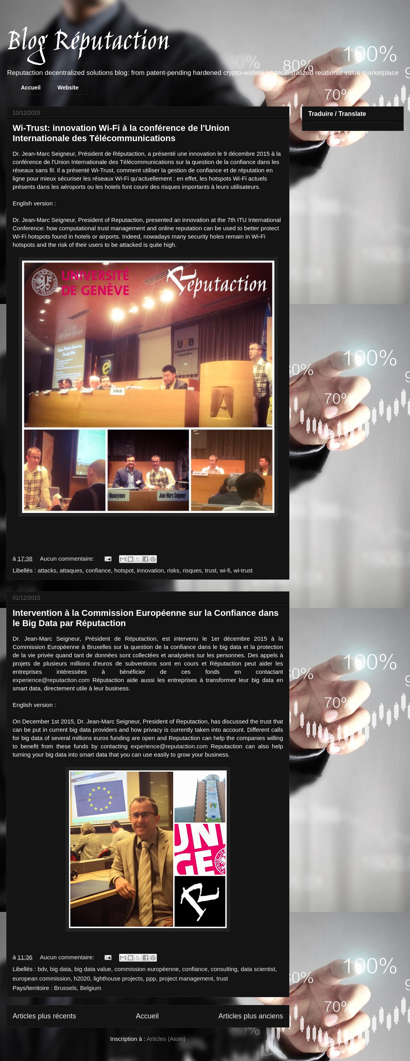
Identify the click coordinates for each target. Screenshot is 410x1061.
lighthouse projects (118, 978)
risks (173, 570)
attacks (46, 570)
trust (210, 570)
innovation (150, 570)
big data (60, 969)
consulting (224, 969)
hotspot (124, 570)
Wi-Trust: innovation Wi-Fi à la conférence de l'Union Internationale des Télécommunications (121, 133)
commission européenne (146, 969)
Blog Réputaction (87, 43)
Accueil (31, 87)
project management (186, 978)
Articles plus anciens (250, 1016)
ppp (151, 978)
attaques (71, 570)
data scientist (258, 969)
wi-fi (225, 570)
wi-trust (242, 570)
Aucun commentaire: (68, 558)
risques (192, 570)
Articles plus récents (44, 1016)
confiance (98, 570)
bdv (42, 969)
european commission (42, 978)
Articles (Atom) (166, 1038)
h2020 (82, 978)
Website (68, 87)
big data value (93, 969)
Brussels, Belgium (77, 988)
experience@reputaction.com (51, 680)
